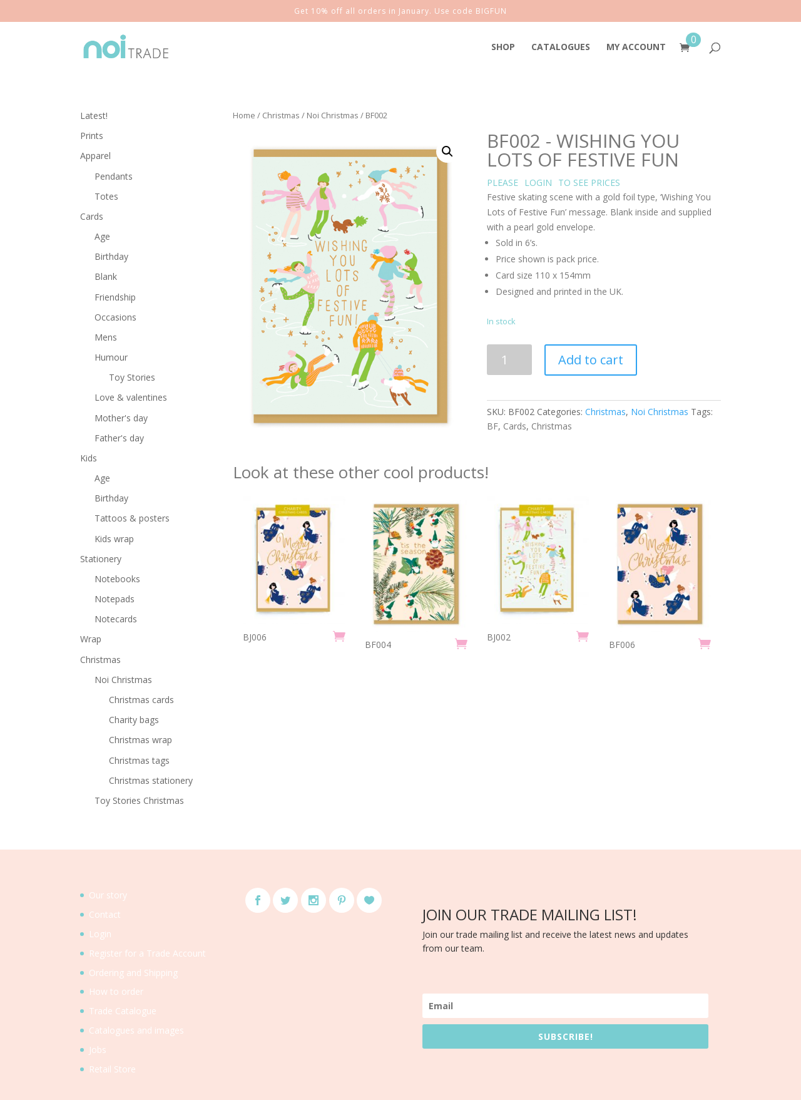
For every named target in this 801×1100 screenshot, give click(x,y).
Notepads (114, 599)
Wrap (90, 639)
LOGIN (538, 182)
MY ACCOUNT (636, 48)
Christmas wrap (140, 740)
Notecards (115, 619)
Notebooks (117, 579)
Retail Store (112, 1069)
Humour (111, 357)
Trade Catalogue (122, 1011)
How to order (116, 991)
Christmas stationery (151, 780)
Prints (91, 135)
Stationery (100, 559)
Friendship (115, 297)
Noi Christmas (333, 115)
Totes (106, 196)
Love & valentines (130, 397)
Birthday (111, 256)
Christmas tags (139, 760)
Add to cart (590, 359)
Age (102, 236)
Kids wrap (114, 539)
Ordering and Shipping (133, 973)
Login (100, 934)
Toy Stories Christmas (139, 800)
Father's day (119, 438)
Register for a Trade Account (147, 953)
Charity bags (134, 720)
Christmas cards (141, 700)
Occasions (115, 317)
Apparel (95, 156)
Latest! (94, 115)
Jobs (97, 1050)
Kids (88, 458)
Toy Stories (132, 377)
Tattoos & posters (132, 518)
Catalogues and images (136, 1030)
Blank (105, 276)
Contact (105, 914)
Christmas (281, 115)
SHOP (503, 48)
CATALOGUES (560, 48)
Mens (105, 337)
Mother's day (121, 418)
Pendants (113, 176)
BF (492, 426)
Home (244, 115)
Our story (108, 895)
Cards (514, 426)
